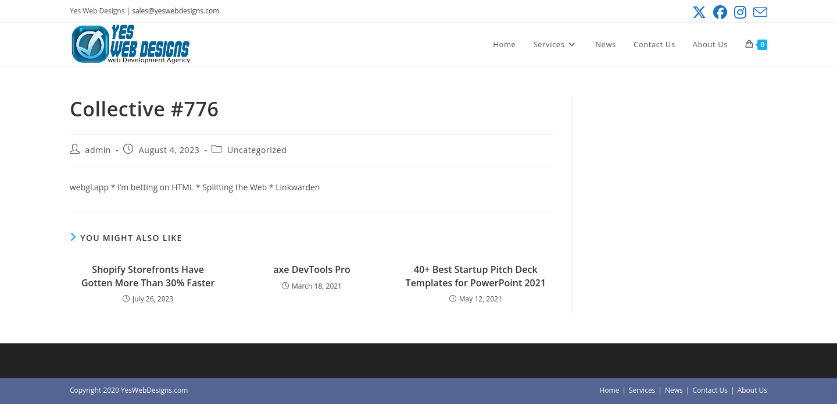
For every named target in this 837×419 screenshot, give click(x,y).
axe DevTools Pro (311, 269)
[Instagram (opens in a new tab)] (740, 12)
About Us (752, 390)
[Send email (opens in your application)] (758, 12)
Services (642, 390)
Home (609, 390)
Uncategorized (257, 149)
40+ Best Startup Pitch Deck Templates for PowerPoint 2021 (476, 276)
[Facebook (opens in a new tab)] (720, 12)
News (674, 390)
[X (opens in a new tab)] (699, 12)
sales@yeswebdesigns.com (175, 11)
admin (98, 149)
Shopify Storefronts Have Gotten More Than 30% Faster (147, 276)
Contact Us (710, 390)
